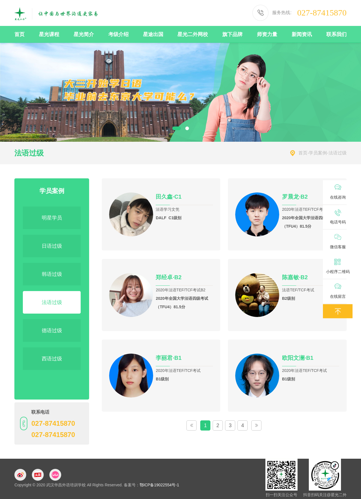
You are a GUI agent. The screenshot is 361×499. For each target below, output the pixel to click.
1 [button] (176, 128)
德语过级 (52, 330)
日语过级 (52, 246)
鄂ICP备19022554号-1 (159, 485)
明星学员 (52, 218)
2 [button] (187, 128)
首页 (302, 152)
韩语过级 (52, 274)
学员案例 (318, 152)
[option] (180, 92)
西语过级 (52, 359)
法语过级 (52, 302)
